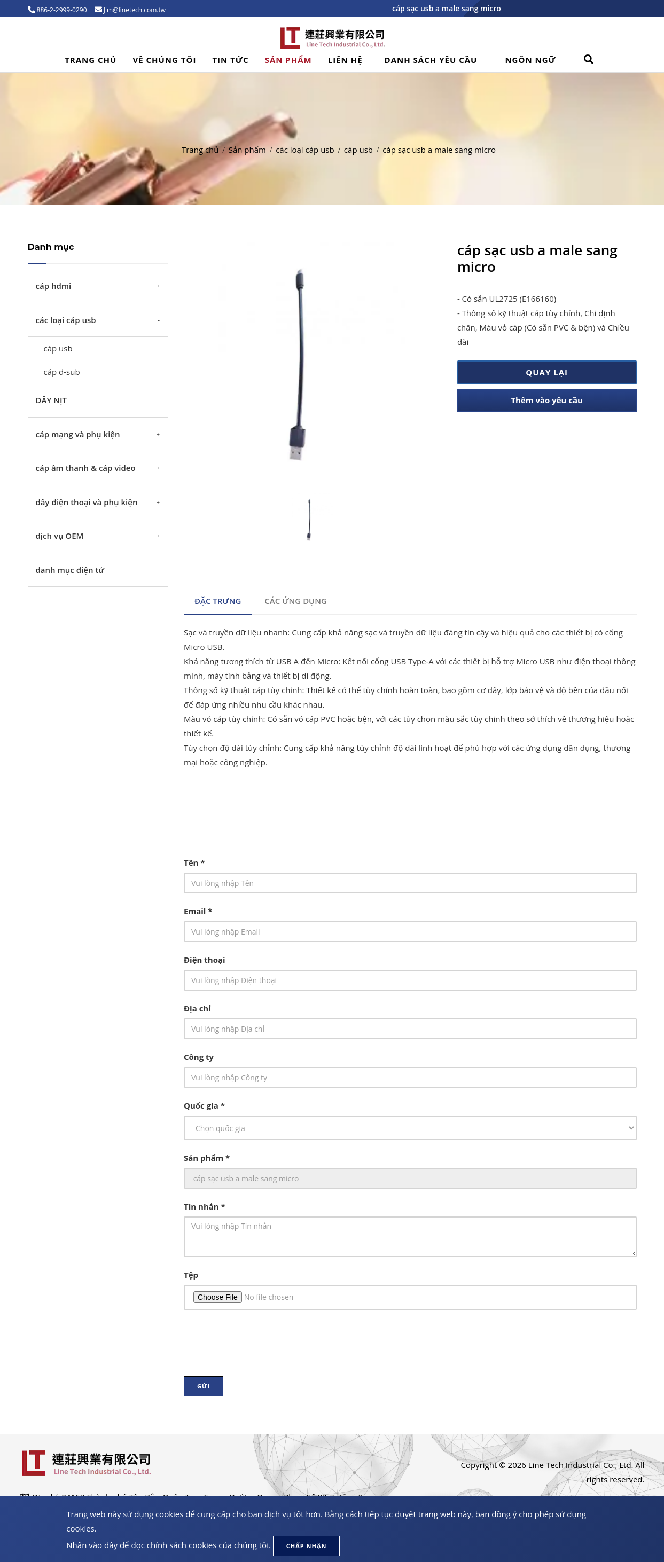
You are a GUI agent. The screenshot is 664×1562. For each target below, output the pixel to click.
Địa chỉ (197, 1008)
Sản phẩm (288, 59)
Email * (198, 911)
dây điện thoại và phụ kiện (87, 502)
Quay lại (547, 372)
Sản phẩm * (207, 1157)
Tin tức (230, 59)
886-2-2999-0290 (61, 9)
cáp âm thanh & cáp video (86, 467)
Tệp (191, 1274)
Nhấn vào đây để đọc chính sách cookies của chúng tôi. (168, 1545)
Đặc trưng (217, 600)
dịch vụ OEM (60, 535)
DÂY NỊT (51, 400)
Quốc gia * (204, 1105)
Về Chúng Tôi (164, 59)
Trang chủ (90, 59)
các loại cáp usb (305, 149)
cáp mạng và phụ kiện (78, 434)
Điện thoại (204, 959)
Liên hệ (345, 59)
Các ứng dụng (295, 600)
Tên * (194, 862)
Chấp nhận (306, 1546)
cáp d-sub (62, 371)
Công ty (199, 1056)
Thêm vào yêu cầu (547, 400)
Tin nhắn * (204, 1206)
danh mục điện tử (70, 569)
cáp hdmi (54, 285)
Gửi (203, 1386)
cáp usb (358, 149)
